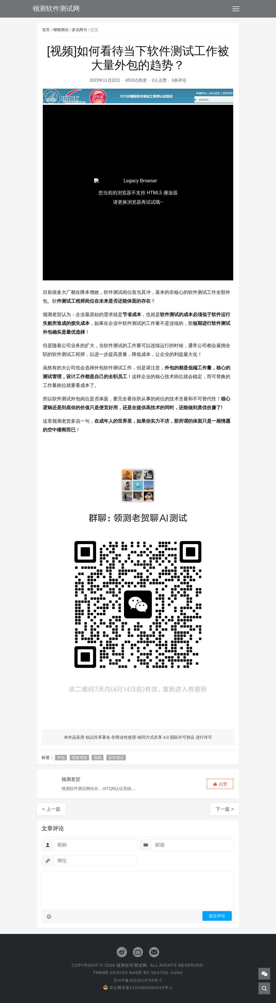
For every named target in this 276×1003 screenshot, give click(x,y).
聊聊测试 (61, 30)
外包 (61, 757)
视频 (97, 757)
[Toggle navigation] (235, 8)
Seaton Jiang (167, 972)
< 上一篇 (51, 809)
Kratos (118, 972)
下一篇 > (225, 809)
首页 (46, 30)
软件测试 (116, 757)
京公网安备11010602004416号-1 (138, 987)
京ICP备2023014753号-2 (138, 980)
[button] (220, 784)
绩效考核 (79, 757)
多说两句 (79, 30)
